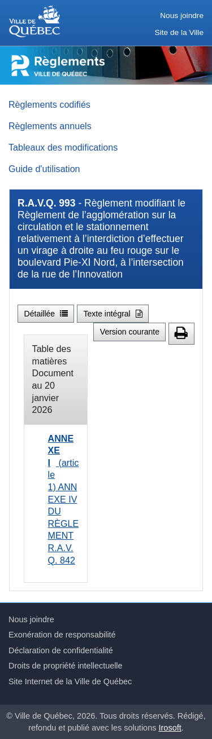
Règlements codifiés (49, 104)
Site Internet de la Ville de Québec (70, 681)
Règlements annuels (50, 126)
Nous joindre (182, 15)
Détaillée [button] (46, 313)
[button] (181, 334)
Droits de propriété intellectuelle (65, 665)
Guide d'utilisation (44, 169)
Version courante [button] (129, 331)
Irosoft (170, 727)
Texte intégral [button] (112, 313)
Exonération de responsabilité (62, 634)
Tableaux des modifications (63, 147)
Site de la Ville (179, 32)
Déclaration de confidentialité (60, 650)
